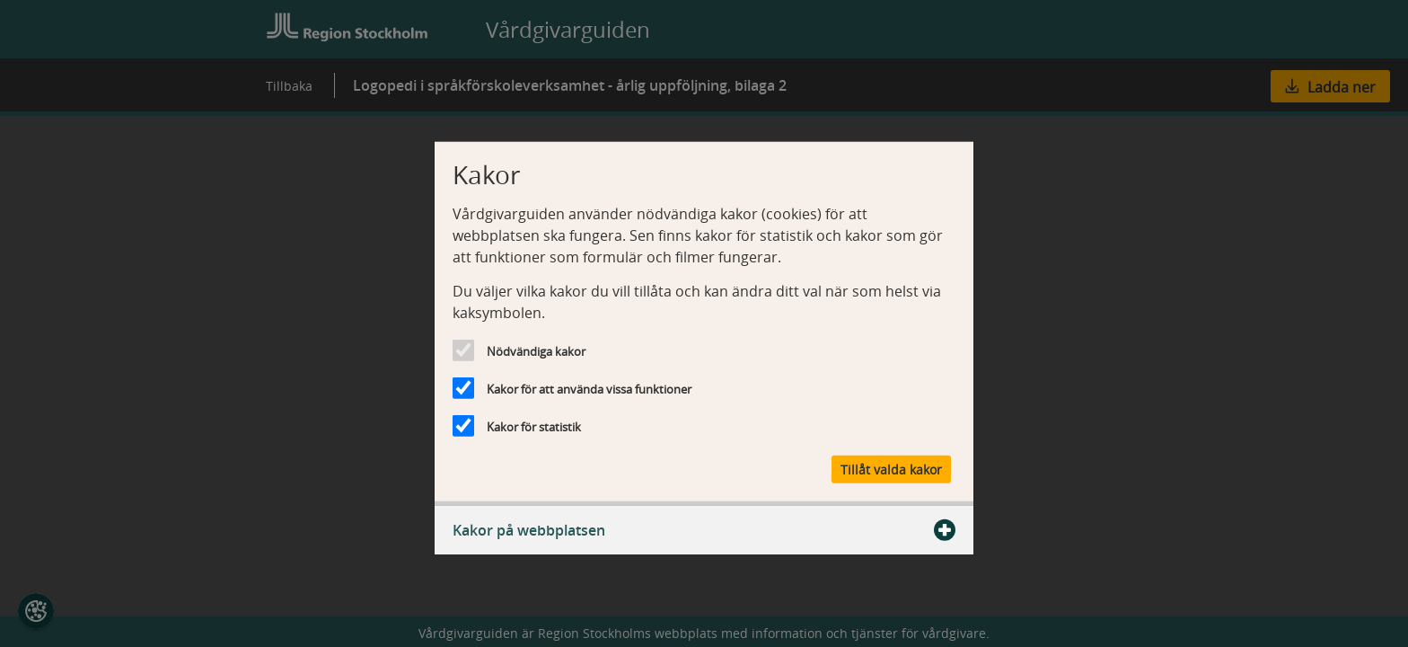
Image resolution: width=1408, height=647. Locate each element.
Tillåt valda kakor (891, 468)
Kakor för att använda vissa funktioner (589, 389)
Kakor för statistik (534, 427)
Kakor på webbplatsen (704, 529)
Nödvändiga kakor (536, 351)
